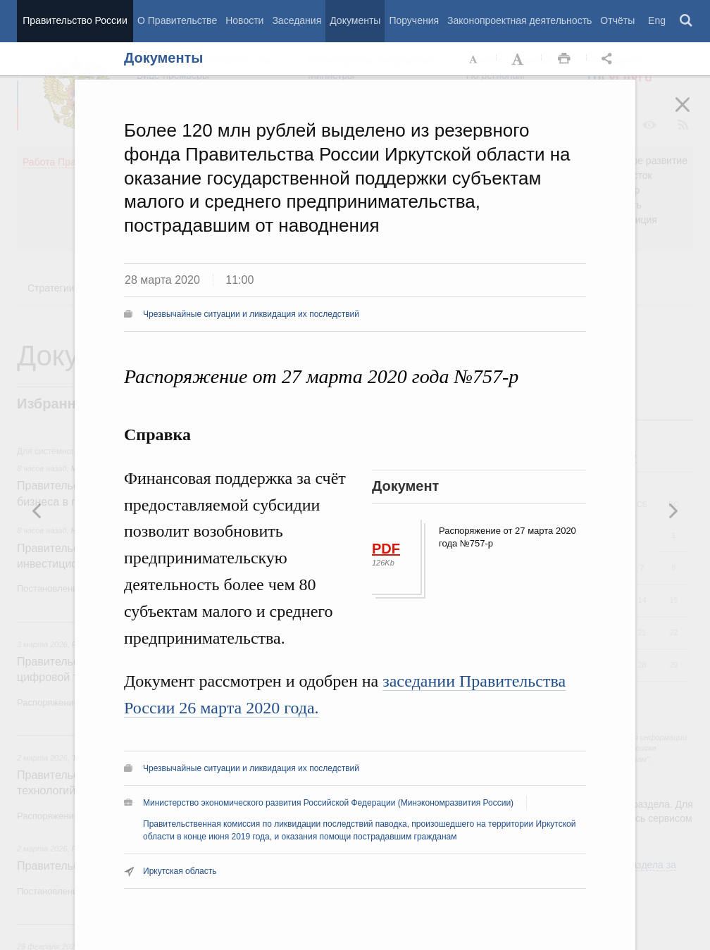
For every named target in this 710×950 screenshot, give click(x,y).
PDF (386, 548)
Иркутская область (180, 871)
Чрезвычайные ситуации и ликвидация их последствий (251, 314)
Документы (355, 20)
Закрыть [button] (692, 114)
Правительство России (75, 20)
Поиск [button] (687, 21)
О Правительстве (177, 20)
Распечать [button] (564, 59)
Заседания (296, 20)
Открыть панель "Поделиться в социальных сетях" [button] (609, 59)
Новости (244, 20)
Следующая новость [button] (37, 510)
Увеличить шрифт (519, 59)
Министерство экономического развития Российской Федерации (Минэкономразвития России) (328, 803)
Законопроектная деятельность (519, 20)
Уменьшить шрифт (474, 59)
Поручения (414, 20)
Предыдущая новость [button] (673, 510)
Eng (657, 20)
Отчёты (617, 20)
